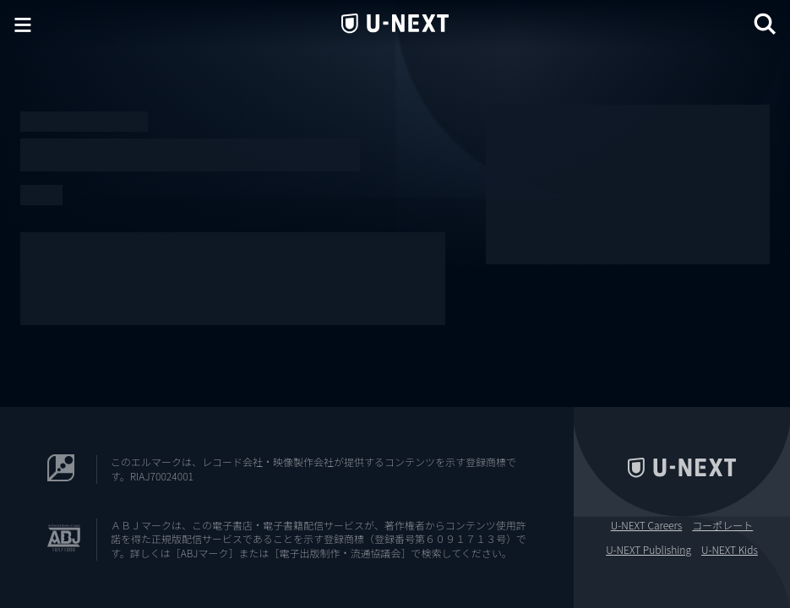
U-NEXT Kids (729, 549)
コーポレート (722, 525)
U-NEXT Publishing (648, 549)
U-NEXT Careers (647, 525)
